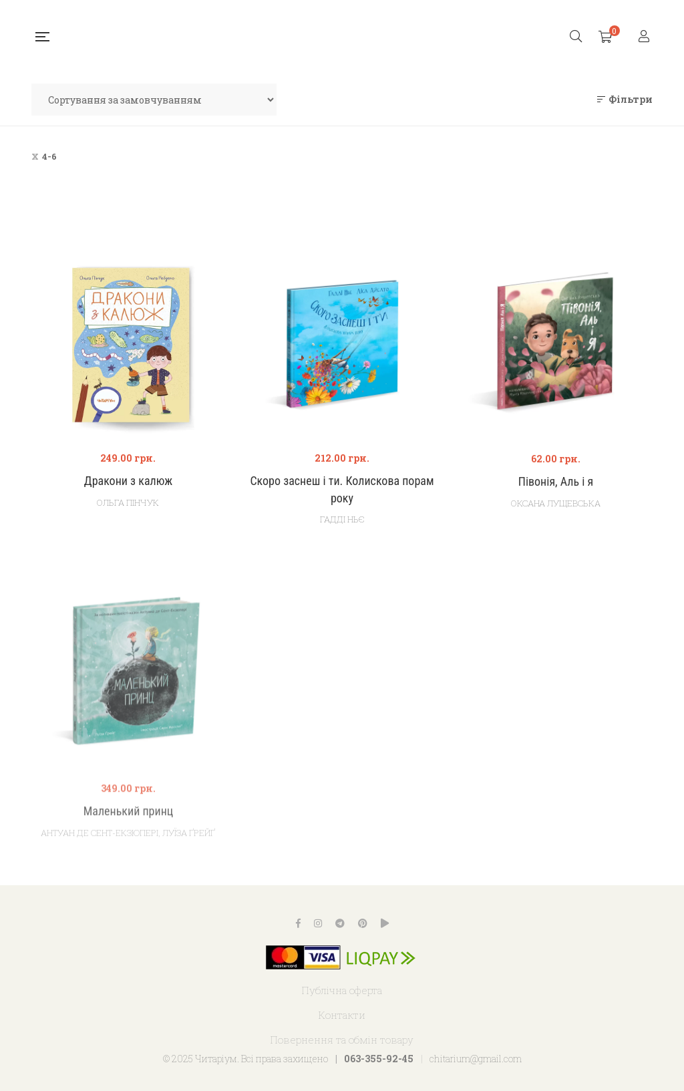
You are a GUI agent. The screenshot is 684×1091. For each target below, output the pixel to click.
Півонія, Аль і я (555, 493)
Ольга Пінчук (128, 504)
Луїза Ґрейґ (188, 877)
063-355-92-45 (378, 1058)
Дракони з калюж (128, 483)
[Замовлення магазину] (154, 100)
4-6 (49, 156)
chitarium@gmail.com (476, 1058)
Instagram (318, 923)
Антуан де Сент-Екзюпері (99, 877)
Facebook (298, 923)
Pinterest (362, 923)
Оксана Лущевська (556, 514)
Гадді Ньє (342, 525)
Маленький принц (128, 855)
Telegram (340, 923)
